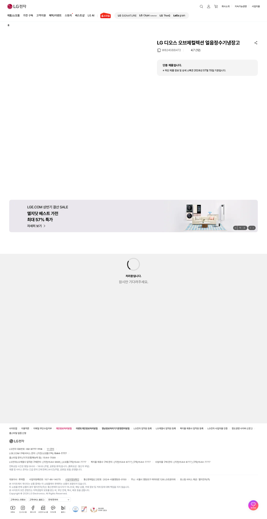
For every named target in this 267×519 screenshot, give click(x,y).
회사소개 (226, 6)
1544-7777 (80, 462)
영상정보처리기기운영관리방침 (116, 428)
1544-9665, (55, 462)
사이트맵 (13, 428)
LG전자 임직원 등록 (143, 428)
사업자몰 (256, 6)
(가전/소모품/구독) (51, 453)
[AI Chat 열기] (253, 505)
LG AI (91, 15)
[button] (201, 6)
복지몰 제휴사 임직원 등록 (191, 428)
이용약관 (25, 428)
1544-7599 (49, 457)
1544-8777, (126, 462)
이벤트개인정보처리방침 (87, 428)
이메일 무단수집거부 (42, 428)
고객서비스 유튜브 (17, 499)
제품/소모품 (13, 15)
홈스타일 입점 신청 (17, 433)
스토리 (68, 15)
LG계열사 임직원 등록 (166, 428)
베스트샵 (79, 15)
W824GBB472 (171, 50)
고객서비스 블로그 (36, 499)
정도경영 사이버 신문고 (242, 428)
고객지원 (41, 15)
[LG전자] (16, 6)
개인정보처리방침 (64, 428)
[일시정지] (235, 228)
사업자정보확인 (72, 479)
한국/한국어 (53, 499)
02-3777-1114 (34, 449)
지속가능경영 (241, 6)
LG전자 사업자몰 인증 (218, 428)
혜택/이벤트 (55, 15)
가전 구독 (28, 15)
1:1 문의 (50, 449)
